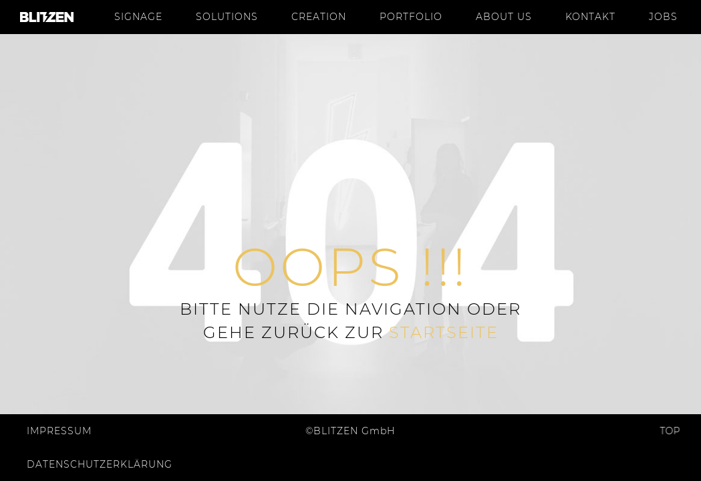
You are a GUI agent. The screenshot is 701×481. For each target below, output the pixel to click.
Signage (138, 17)
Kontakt (590, 17)
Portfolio (411, 17)
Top (667, 431)
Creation (318, 17)
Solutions (227, 17)
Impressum (59, 431)
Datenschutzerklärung (99, 464)
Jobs (663, 17)
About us (504, 17)
